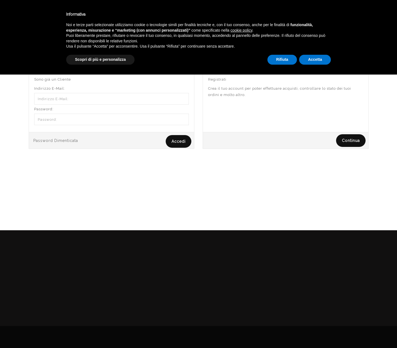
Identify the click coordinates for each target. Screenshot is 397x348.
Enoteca (71, 13)
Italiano (339, 12)
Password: (43, 109)
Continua (351, 140)
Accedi (362, 39)
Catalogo (136, 13)
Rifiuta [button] (282, 333)
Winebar (103, 13)
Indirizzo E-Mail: (49, 88)
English (339, 18)
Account (340, 39)
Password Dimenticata (55, 140)
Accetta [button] (315, 333)
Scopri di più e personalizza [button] (100, 333)
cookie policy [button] (241, 304)
